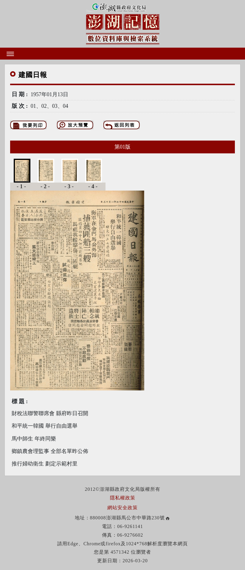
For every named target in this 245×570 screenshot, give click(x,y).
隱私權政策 (122, 497)
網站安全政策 (122, 507)
